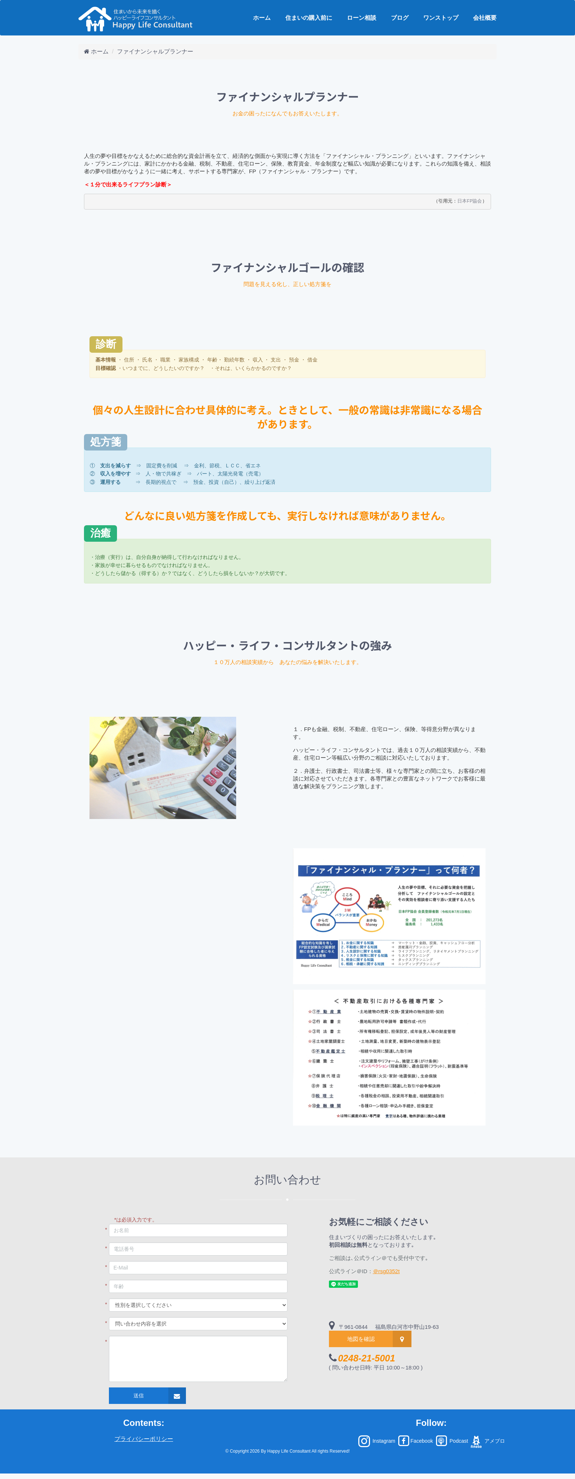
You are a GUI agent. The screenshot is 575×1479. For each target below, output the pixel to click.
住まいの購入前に (308, 18)
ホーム (262, 18)
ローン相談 (361, 18)
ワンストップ (440, 18)
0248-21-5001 (366, 1358)
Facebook (416, 1441)
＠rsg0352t (386, 1271)
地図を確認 (361, 1338)
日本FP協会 (469, 201)
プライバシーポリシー (143, 1439)
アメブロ (487, 1441)
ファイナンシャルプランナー (155, 51)
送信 (138, 1395)
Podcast (451, 1441)
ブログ (400, 18)
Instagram (377, 1441)
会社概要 (485, 18)
